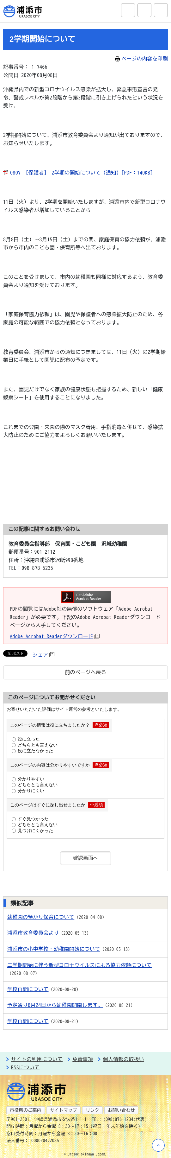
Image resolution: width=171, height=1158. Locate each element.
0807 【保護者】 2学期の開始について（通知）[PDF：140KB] (81, 172)
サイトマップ (63, 1110)
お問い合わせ (121, 1110)
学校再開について (28, 989)
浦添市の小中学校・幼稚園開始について (53, 948)
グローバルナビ (161, 10)
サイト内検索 (128, 10)
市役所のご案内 (25, 1110)
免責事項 (82, 1059)
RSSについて (25, 1067)
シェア (43, 654)
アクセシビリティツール (144, 10)
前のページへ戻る (85, 672)
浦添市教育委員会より (33, 932)
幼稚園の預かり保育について (40, 916)
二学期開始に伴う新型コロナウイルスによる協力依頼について (79, 965)
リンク (92, 1110)
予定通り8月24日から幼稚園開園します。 (55, 1005)
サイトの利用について (37, 1059)
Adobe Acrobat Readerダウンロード (55, 636)
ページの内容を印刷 (141, 58)
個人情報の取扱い (123, 1059)
